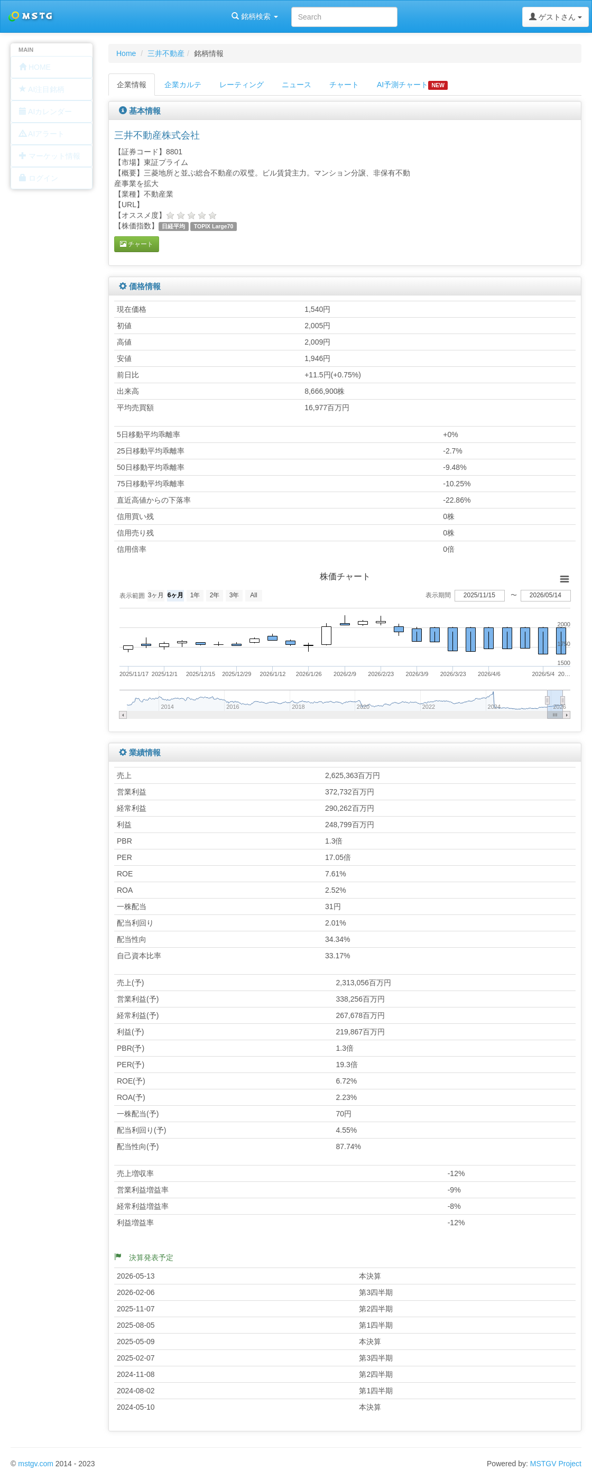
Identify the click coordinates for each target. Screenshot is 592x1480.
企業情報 (131, 84)
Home (126, 53)
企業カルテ (182, 84)
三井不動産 (165, 53)
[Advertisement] (512, 191)
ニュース (296, 84)
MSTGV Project (555, 1463)
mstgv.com (35, 1463)
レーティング (241, 84)
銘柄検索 (136, 16)
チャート (344, 84)
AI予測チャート (412, 85)
